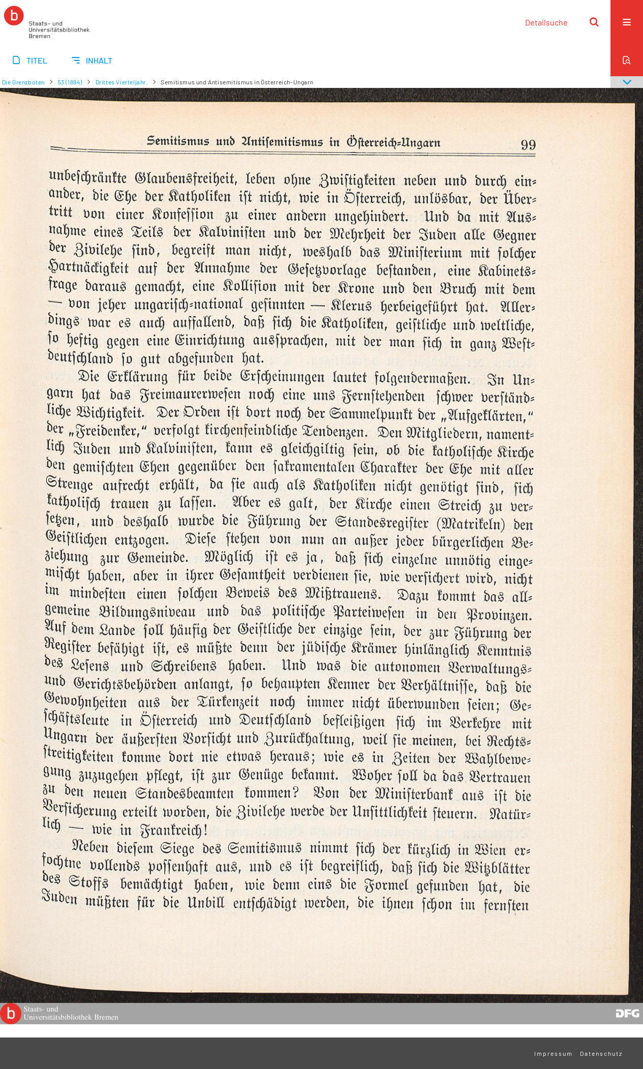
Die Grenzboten (23, 81)
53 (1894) (70, 81)
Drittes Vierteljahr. (122, 81)
